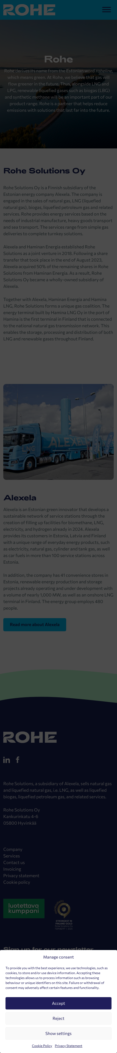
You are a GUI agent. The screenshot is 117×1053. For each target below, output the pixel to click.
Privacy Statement (68, 1046)
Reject (59, 1018)
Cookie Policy (42, 1046)
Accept (58, 1003)
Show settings (58, 1033)
